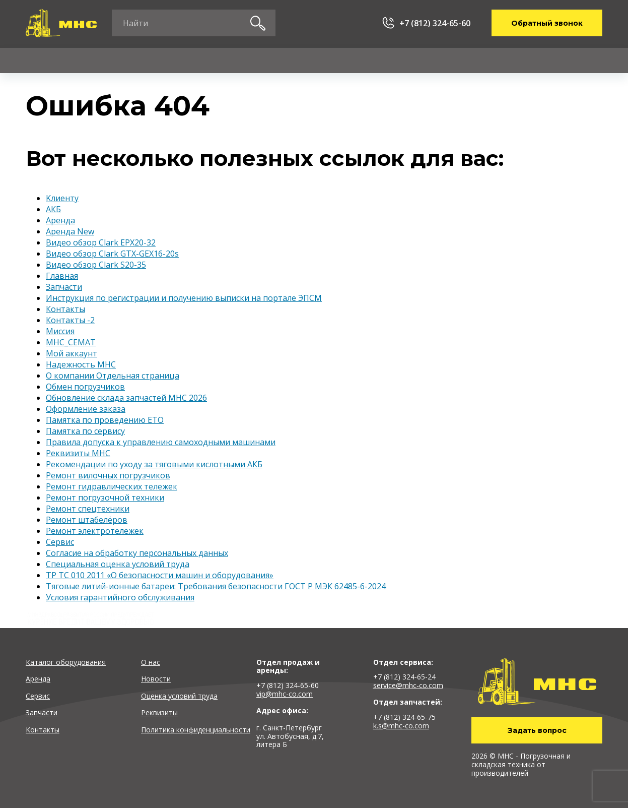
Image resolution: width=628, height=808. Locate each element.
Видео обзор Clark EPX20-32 (101, 242)
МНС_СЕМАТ (71, 342)
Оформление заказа (85, 408)
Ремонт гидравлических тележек (111, 486)
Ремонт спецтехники (87, 508)
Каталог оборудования (66, 662)
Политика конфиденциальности (195, 729)
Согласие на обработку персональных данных (137, 552)
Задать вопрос (537, 730)
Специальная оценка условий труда (117, 564)
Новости (156, 678)
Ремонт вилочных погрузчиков (108, 475)
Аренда (121, 60)
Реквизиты (159, 712)
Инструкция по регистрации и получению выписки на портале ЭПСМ (184, 297)
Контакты (543, 60)
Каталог (42, 60)
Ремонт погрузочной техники (105, 497)
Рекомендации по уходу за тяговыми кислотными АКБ (154, 464)
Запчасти (278, 60)
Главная (62, 275)
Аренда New (70, 231)
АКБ (53, 209)
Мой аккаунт (71, 353)
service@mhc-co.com (408, 685)
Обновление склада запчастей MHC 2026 (126, 397)
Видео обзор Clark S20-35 (96, 264)
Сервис (198, 60)
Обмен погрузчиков (85, 386)
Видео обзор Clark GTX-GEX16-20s (112, 253)
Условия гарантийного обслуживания (120, 597)
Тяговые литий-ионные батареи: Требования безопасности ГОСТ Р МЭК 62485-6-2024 (216, 586)
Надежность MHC (81, 364)
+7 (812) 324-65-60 (434, 23)
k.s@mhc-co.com (401, 725)
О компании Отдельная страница (112, 375)
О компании (451, 60)
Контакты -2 (70, 320)
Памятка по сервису (85, 431)
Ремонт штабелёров (86, 519)
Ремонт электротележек (95, 530)
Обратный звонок (547, 23)
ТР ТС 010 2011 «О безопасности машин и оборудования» (159, 575)
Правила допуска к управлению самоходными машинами (160, 442)
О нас (150, 662)
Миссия (60, 331)
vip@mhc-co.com (284, 694)
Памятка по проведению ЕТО (105, 419)
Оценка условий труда (179, 696)
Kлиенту (362, 60)
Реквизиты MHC (78, 453)
